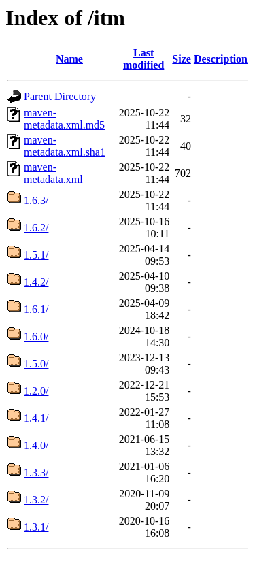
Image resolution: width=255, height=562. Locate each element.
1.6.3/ (36, 200)
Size (181, 59)
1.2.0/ (36, 391)
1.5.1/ (36, 255)
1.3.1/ (36, 527)
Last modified (143, 59)
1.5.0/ (36, 363)
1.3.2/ (36, 500)
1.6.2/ (36, 227)
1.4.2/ (36, 282)
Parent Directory (60, 96)
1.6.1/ (36, 309)
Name (69, 59)
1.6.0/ (36, 336)
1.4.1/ (36, 418)
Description (221, 59)
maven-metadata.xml (53, 173)
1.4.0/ (36, 445)
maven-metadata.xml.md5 (64, 119)
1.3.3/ (36, 472)
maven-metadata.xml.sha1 (64, 146)
